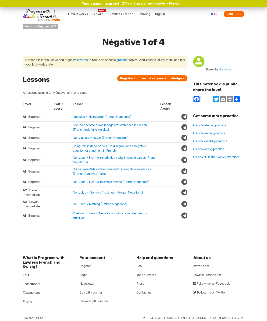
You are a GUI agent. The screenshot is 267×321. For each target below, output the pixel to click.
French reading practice (209, 133)
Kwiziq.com (201, 266)
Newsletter (87, 283)
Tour (26, 275)
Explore (99, 14)
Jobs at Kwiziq (146, 275)
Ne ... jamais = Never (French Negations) (100, 138)
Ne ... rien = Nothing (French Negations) (100, 204)
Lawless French (123, 14)
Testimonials (31, 292)
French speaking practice (210, 141)
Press (140, 283)
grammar (122, 60)
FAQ (139, 266)
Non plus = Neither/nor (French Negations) (102, 117)
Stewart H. (225, 69)
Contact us (143, 292)
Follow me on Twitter (209, 292)
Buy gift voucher (91, 292)
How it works (78, 14)
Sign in (160, 14)
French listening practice (209, 125)
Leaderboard (31, 284)
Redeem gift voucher (94, 301)
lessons (82, 60)
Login (83, 275)
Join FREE (233, 14)
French (29, 26)
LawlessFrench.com (207, 275)
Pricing (145, 14)
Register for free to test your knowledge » (152, 78)
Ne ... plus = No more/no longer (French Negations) (108, 192)
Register (85, 266)
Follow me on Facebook (211, 283)
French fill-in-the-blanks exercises (216, 157)
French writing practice (208, 149)
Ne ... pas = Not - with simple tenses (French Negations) (111, 182)
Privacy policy (33, 317)
